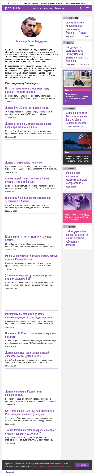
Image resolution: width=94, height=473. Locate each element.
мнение (69, 42)
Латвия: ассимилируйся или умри (23, 162)
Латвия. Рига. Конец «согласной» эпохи (27, 107)
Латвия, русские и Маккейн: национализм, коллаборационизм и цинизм (28, 125)
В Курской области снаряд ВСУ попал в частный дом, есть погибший (76, 217)
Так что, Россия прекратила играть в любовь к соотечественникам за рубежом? (30, 431)
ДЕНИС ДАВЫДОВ (71, 65)
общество (70, 108)
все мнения (85, 65)
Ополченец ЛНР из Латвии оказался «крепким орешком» (30, 335)
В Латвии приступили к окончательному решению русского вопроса (27, 90)
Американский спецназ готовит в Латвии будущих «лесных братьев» (27, 180)
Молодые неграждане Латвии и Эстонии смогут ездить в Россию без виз (31, 257)
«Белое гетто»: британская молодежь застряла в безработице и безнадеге (76, 179)
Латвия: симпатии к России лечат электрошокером (23, 393)
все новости (69, 36)
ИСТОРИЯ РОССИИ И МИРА (75, 127)
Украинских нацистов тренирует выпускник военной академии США (29, 277)
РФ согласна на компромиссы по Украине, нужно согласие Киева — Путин (76, 97)
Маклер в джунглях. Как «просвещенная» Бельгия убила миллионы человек (77, 118)
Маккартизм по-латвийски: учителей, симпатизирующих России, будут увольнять (28, 315)
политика (70, 226)
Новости (36, 8)
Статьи (48, 8)
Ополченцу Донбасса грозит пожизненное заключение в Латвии (28, 199)
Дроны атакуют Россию (52, 3)
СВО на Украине (31, 3)
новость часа (72, 18)
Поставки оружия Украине (78, 3)
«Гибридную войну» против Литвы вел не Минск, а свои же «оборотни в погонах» (77, 237)
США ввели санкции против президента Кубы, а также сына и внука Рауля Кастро (77, 158)
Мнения (59, 8)
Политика (68, 90)
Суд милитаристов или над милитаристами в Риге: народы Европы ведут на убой (29, 412)
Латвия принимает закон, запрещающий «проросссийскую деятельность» (27, 354)
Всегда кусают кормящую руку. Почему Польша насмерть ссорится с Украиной (76, 53)
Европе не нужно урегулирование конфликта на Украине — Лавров (76, 27)
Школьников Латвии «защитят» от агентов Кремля (28, 238)
